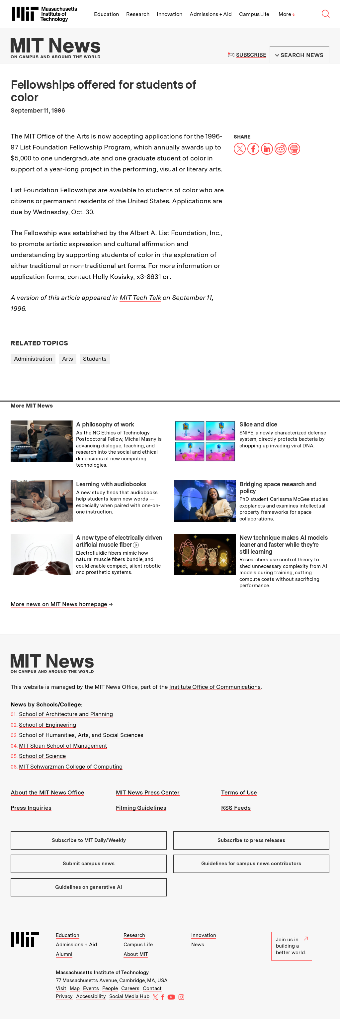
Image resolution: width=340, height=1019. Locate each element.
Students (95, 358)
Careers (130, 988)
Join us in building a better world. (292, 946)
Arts (67, 358)
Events (91, 988)
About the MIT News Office (47, 792)
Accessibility (91, 996)
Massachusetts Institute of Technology (102, 972)
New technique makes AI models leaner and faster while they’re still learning (283, 544)
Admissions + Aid (211, 14)
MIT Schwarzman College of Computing (71, 766)
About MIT (136, 954)
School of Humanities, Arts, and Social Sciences (81, 735)
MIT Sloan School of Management (63, 745)
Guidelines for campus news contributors (251, 864)
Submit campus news (89, 864)
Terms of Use (239, 792)
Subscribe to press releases (251, 840)
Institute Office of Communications (215, 687)
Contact (152, 988)
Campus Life (254, 14)
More (287, 14)
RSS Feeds (236, 807)
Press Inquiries (31, 807)
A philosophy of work (105, 424)
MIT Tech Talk (140, 298)
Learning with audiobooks (111, 484)
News (197, 945)
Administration (33, 358)
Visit (61, 988)
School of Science (42, 756)
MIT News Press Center (148, 792)
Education (106, 14)
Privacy (64, 996)
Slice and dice (258, 424)
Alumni (64, 954)
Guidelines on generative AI (88, 887)
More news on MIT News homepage (59, 604)
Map (75, 988)
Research (137, 14)
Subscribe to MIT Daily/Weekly (89, 840)
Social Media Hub (129, 996)
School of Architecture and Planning (66, 714)
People (110, 988)
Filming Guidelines (141, 807)
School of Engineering (47, 724)
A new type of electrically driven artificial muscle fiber (119, 541)
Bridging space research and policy (277, 488)
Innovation (169, 14)
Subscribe (251, 55)
